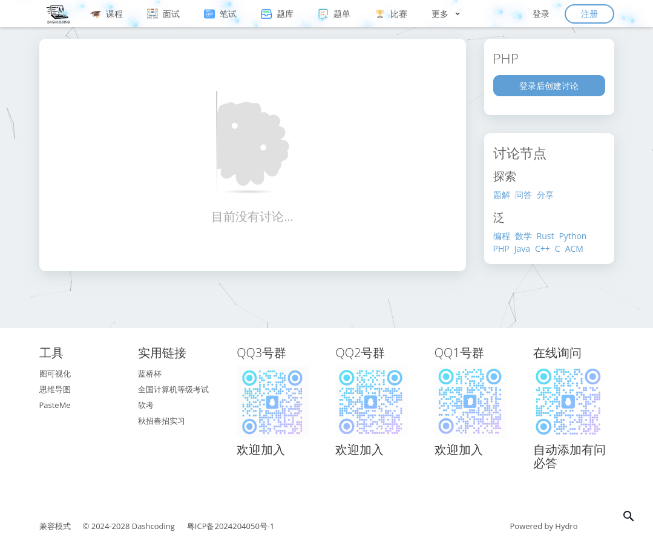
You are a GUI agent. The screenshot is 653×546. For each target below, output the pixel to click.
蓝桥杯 (150, 373)
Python (572, 236)
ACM (574, 248)
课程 (106, 13)
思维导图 (55, 389)
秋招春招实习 (161, 420)
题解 (501, 194)
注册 (589, 13)
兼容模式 (55, 526)
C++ (542, 248)
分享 (545, 194)
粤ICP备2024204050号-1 (231, 526)
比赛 (391, 13)
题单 (334, 13)
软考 (146, 405)
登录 (541, 13)
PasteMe (55, 405)
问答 (523, 194)
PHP (501, 248)
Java (522, 248)
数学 (523, 236)
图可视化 (55, 373)
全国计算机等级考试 (173, 389)
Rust (545, 236)
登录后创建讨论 (549, 85)
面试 (163, 13)
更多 (447, 13)
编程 (501, 236)
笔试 (220, 13)
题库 (277, 13)
